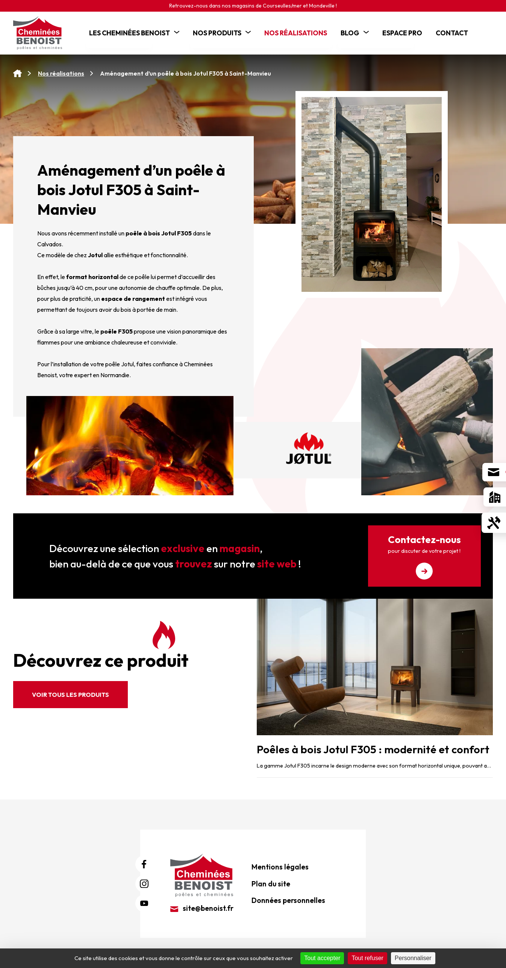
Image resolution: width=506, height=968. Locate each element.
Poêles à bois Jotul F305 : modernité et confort (373, 749)
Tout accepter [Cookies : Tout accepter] (322, 958)
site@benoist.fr (201, 908)
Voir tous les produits (70, 694)
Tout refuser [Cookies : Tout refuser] (367, 958)
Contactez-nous (424, 556)
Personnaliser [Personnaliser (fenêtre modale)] (413, 958)
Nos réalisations (61, 73)
